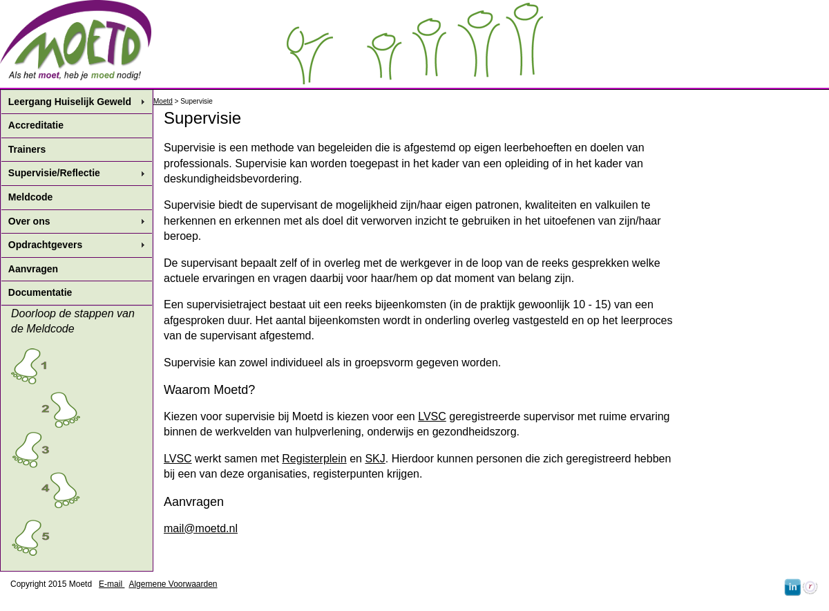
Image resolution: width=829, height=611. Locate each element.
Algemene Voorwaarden (172, 584)
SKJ (375, 458)
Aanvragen (33, 268)
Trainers (27, 149)
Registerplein (314, 458)
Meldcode (30, 197)
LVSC (432, 416)
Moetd (163, 101)
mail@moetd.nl (201, 528)
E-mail (111, 584)
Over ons (29, 221)
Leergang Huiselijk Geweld (69, 101)
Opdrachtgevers (45, 244)
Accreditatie (36, 125)
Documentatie (40, 292)
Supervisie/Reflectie (54, 172)
